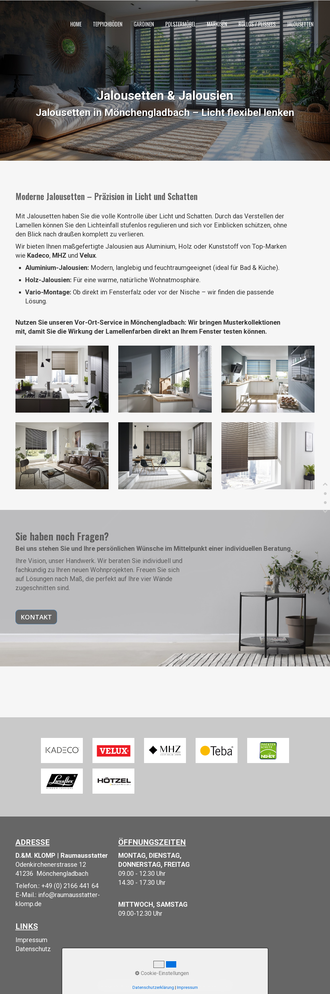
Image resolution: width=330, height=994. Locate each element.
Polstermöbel (180, 24)
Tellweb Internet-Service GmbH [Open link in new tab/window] (197, 985)
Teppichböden (107, 24)
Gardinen (144, 24)
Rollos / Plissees (257, 24)
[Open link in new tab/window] (62, 750)
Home (76, 24)
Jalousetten (300, 24)
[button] (36, 617)
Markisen (217, 24)
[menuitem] (75, 24)
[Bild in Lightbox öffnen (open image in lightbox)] (62, 379)
